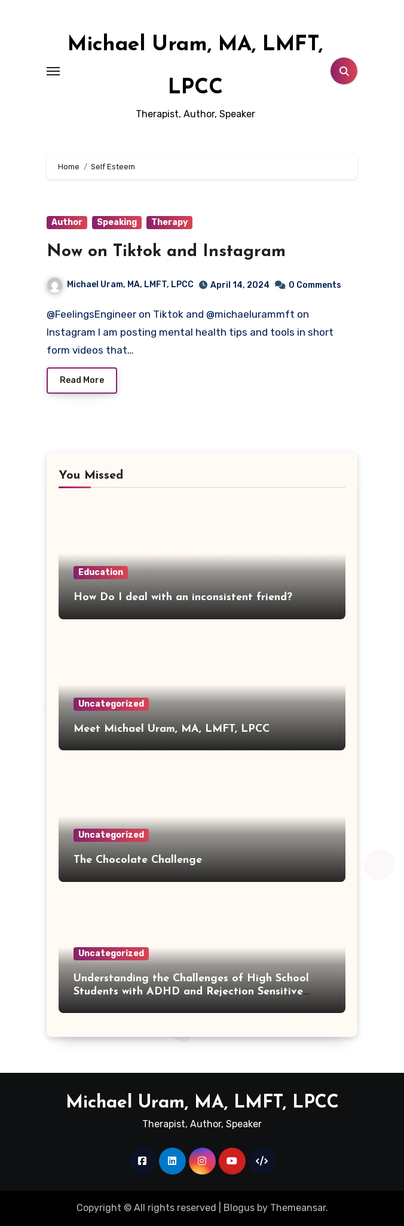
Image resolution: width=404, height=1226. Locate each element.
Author (66, 222)
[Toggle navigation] (53, 71)
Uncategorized (111, 704)
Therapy (169, 222)
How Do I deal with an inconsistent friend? (183, 597)
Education (100, 572)
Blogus (239, 1207)
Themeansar (298, 1207)
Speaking (117, 222)
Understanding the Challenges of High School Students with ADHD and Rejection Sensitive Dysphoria (191, 991)
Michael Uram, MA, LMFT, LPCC (120, 284)
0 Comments (315, 285)
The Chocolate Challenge (138, 860)
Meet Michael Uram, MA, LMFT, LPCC (172, 729)
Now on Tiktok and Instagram (166, 252)
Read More (82, 380)
